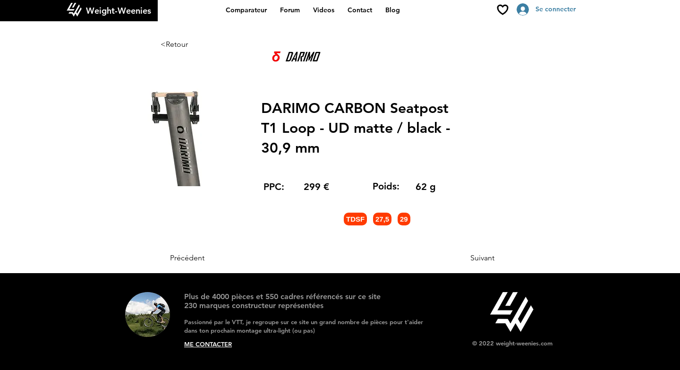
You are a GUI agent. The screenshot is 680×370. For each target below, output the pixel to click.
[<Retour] (192, 44)
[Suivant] (470, 258)
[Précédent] (201, 258)
